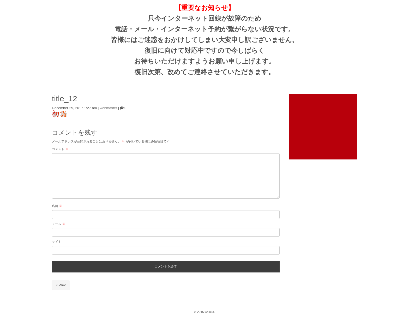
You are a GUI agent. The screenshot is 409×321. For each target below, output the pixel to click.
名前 (57, 206)
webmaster (108, 108)
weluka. (210, 311)
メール (58, 224)
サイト (56, 241)
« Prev (61, 285)
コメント (60, 149)
